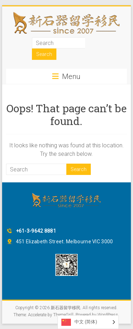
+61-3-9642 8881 (36, 231)
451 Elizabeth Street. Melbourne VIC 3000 (64, 241)
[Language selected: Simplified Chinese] (88, 322)
